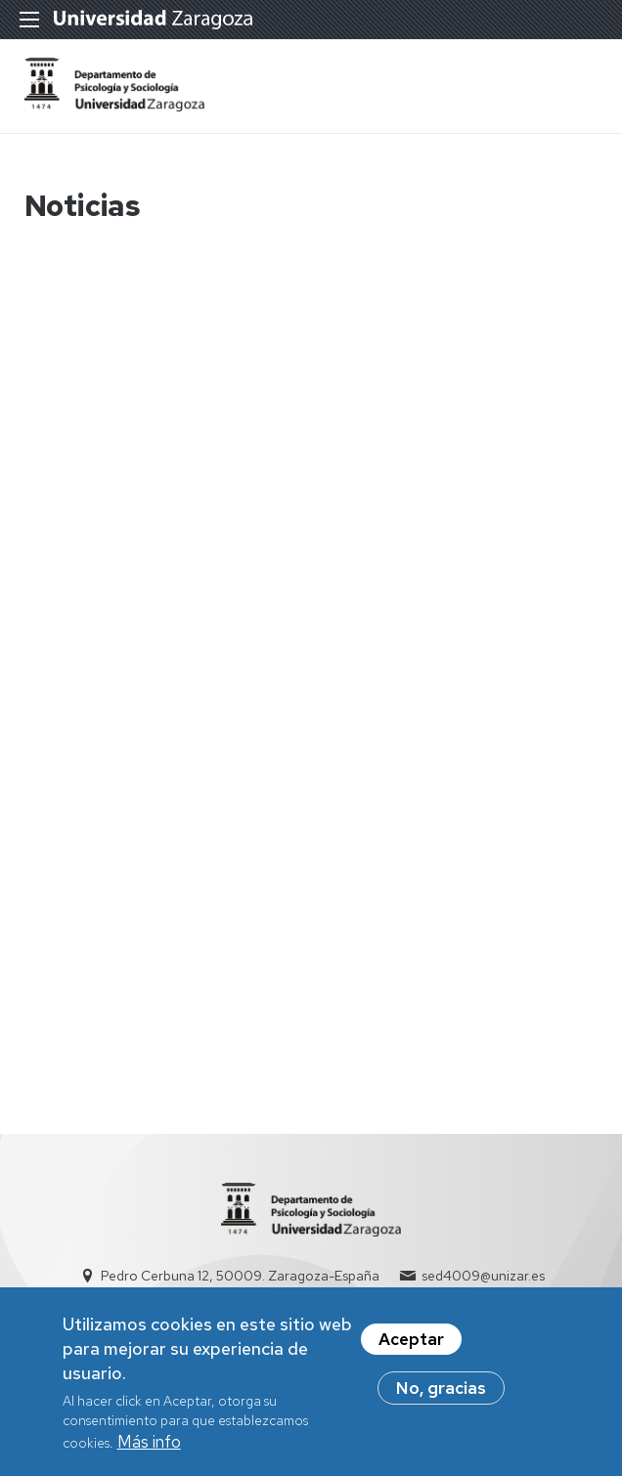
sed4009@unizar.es (483, 1275)
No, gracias (441, 1393)
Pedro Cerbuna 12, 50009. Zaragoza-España (240, 1275)
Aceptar (411, 1344)
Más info (149, 1446)
